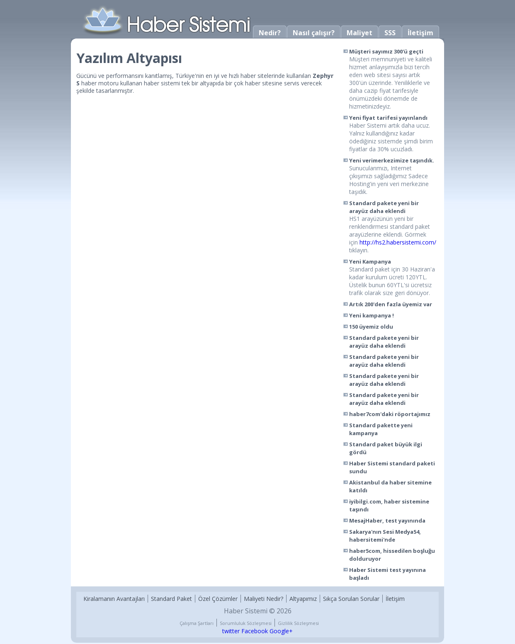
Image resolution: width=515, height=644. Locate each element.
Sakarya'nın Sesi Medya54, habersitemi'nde (385, 535)
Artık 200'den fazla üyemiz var (390, 304)
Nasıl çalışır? (314, 32)
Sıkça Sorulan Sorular (351, 599)
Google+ (281, 631)
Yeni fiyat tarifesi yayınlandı (388, 117)
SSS (390, 32)
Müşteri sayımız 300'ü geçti (386, 51)
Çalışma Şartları (197, 623)
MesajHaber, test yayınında (387, 520)
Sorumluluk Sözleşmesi (246, 623)
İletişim (420, 32)
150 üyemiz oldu (371, 326)
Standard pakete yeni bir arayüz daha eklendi (384, 207)
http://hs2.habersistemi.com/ (398, 242)
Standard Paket (171, 599)
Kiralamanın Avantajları (114, 599)
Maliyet (359, 32)
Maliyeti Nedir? (263, 599)
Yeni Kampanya (370, 261)
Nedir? (270, 32)
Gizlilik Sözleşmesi (298, 623)
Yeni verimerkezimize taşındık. (391, 160)
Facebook (254, 631)
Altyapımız (303, 599)
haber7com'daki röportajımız (389, 414)
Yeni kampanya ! (371, 315)
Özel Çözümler (218, 599)
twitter (231, 631)
